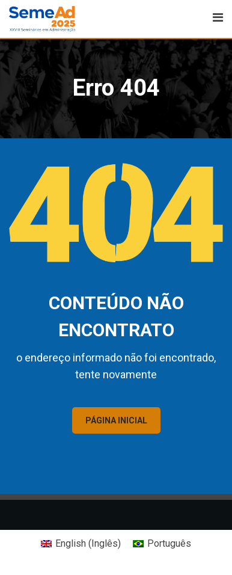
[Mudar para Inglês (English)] (81, 543)
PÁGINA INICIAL (116, 420)
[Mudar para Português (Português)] (162, 543)
